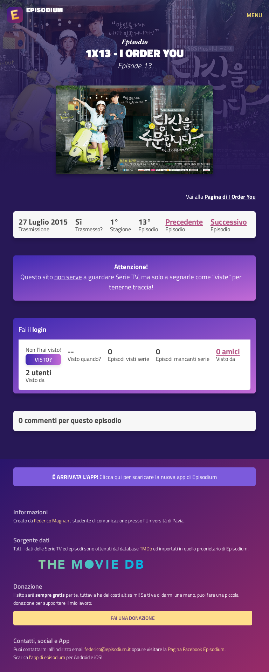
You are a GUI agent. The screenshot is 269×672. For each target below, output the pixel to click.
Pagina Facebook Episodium (196, 649)
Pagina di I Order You (230, 196)
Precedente (184, 222)
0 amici (228, 351)
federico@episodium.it (107, 649)
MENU (254, 15)
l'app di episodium (47, 657)
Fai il (33, 329)
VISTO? (43, 359)
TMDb (146, 549)
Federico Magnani (52, 520)
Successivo (229, 222)
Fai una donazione (133, 618)
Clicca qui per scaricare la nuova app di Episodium (134, 477)
